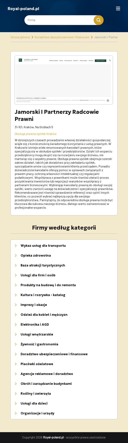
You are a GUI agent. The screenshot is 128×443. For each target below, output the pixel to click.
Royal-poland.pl (23, 8)
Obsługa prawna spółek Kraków (36, 134)
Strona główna (20, 37)
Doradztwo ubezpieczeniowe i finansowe (61, 37)
